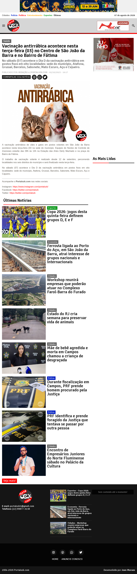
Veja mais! (9, 480)
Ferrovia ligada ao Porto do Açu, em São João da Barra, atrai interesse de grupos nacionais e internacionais (68, 254)
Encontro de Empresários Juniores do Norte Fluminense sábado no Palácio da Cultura (66, 458)
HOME (55, 559)
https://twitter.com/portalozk (26, 190)
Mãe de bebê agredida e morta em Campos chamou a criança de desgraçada (67, 354)
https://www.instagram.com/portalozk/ (30, 187)
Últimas (57, 15)
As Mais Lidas (104, 158)
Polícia (14, 15)
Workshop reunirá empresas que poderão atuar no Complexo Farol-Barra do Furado (66, 285)
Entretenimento (34, 15)
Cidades (6, 15)
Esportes (48, 15)
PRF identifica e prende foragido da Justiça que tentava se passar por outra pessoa (67, 422)
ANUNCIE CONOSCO (72, 559)
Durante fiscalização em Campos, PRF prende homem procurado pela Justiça (68, 388)
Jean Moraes (128, 570)
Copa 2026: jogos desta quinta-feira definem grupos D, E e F (67, 215)
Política (22, 15)
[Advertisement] (112, 112)
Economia (52, 242)
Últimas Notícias (17, 200)
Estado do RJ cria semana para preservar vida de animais (67, 318)
